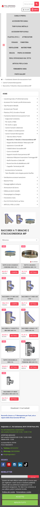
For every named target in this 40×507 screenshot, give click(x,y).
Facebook (3, 464)
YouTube (9, 464)
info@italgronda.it (9, 454)
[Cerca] (31, 4)
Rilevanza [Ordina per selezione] (5, 240)
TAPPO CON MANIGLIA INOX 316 (10, 361)
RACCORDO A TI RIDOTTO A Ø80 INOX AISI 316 (10, 329)
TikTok (26, 464)
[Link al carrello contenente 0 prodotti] (35, 9)
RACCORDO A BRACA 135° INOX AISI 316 (30, 329)
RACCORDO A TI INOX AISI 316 (30, 298)
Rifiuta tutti (20, 502)
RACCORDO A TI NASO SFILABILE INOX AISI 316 (10, 393)
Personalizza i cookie (23, 492)
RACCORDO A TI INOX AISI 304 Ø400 (10, 298)
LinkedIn (20, 464)
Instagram (14, 464)
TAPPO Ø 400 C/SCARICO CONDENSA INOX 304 (10, 266)
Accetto (20, 497)
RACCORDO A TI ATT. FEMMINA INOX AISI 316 (29, 361)
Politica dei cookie (8, 492)
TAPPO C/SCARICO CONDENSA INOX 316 (29, 266)
